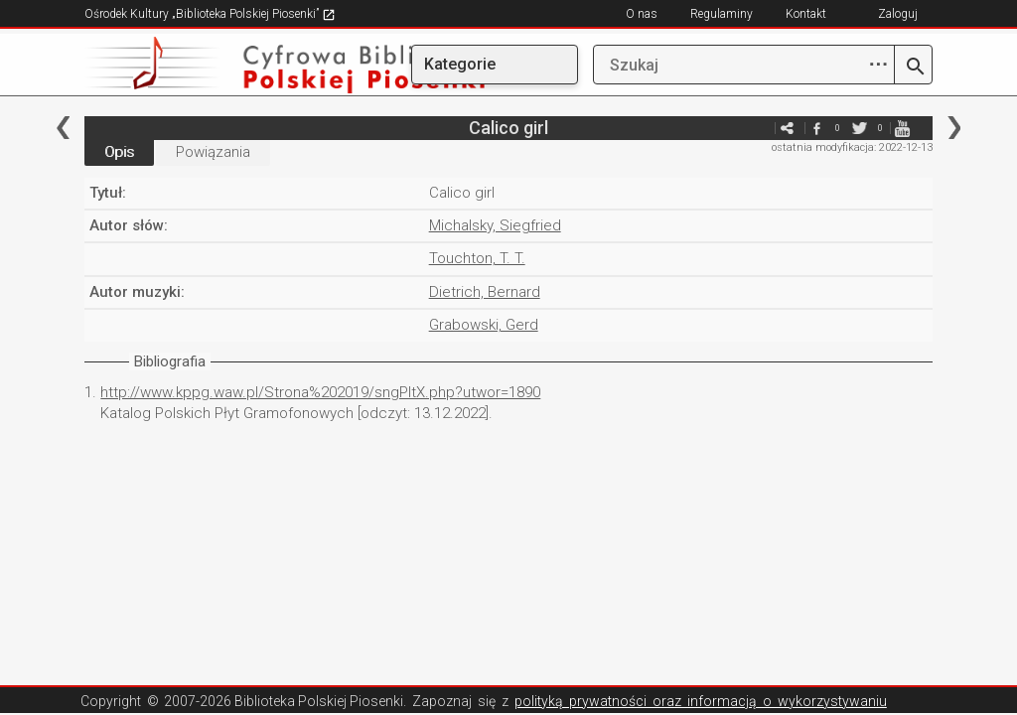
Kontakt (806, 14)
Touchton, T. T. (477, 258)
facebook (817, 127)
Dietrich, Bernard (484, 292)
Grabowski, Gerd (483, 325)
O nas (641, 14)
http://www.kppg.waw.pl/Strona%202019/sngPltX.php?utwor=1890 (320, 392)
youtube (903, 127)
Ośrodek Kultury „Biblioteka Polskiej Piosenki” (210, 14)
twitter (860, 127)
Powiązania (213, 152)
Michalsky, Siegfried (495, 225)
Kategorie (460, 64)
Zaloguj (898, 14)
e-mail (758, 127)
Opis (119, 152)
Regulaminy (721, 14)
